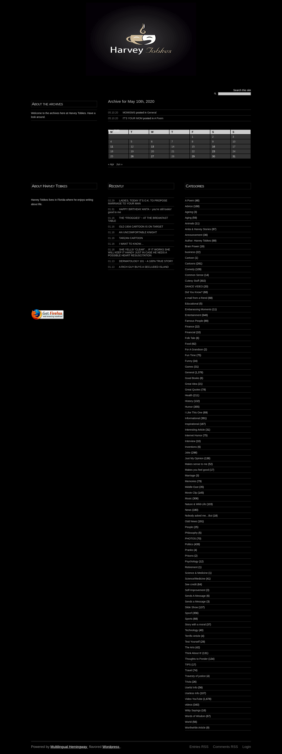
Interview (190, 441)
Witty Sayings (193, 710)
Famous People (194, 320)
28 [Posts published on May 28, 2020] (172, 156)
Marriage (190, 475)
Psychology (191, 561)
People (189, 527)
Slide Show (191, 607)
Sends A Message (195, 595)
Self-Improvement (195, 590)
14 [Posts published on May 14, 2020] (172, 146)
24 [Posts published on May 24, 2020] (233, 151)
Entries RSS (198, 747)
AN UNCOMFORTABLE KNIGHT (132, 232)
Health (188, 395)
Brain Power (192, 246)
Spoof (188, 613)
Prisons (189, 555)
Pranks (189, 549)
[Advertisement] (76, 264)
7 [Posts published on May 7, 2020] (172, 141)
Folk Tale (190, 338)
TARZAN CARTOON (125, 238)
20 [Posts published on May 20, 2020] (152, 151)
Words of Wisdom (195, 716)
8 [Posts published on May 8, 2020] (192, 141)
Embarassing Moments (198, 309)
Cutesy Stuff (192, 280)
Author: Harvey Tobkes (198, 240)
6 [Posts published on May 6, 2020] (151, 141)
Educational (191, 303)
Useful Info (191, 687)
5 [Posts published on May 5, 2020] (131, 141)
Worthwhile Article (195, 727)
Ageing (189, 211)
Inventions (191, 446)
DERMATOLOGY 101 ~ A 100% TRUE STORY (140, 261)
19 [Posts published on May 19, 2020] (132, 151)
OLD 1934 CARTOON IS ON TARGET (135, 226)
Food (188, 343)
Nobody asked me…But (198, 515)
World (188, 721)
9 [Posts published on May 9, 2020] (213, 141)
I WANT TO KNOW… (126, 243)
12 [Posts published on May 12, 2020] (132, 146)
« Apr (111, 164)
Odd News (191, 521)
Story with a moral (195, 624)
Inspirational (192, 423)
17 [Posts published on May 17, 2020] (233, 146)
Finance (189, 326)
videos (188, 704)
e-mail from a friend (196, 297)
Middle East (191, 486)
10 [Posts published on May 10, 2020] (233, 141)
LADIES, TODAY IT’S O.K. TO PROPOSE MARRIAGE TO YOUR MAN (137, 202)
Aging (188, 217)
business (190, 252)
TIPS (188, 664)
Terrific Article (192, 635)
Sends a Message (195, 601)
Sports (188, 618)
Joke (188, 452)
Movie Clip (191, 492)
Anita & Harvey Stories (198, 229)
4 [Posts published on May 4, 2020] (111, 141)
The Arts (190, 647)
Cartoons (190, 263)
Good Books (192, 378)
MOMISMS (129, 112)
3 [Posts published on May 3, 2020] (233, 136)
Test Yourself (192, 641)
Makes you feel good (197, 469)
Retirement (191, 567)
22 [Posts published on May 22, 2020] (193, 151)
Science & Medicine (196, 572)
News (188, 509)
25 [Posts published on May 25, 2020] (111, 156)
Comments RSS (225, 747)
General (152, 112)
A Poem (158, 118)
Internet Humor (193, 435)
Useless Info (192, 693)
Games (189, 366)
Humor (189, 406)
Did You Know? (194, 292)
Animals (189, 223)
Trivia (188, 681)
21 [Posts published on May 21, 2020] (172, 151)
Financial (190, 332)
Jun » (119, 164)
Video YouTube (193, 698)
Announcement (193, 234)
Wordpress (110, 747)
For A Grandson (194, 349)
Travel (188, 670)
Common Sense (194, 275)
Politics (189, 544)
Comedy (190, 269)
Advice (189, 206)
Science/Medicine (195, 578)
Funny (188, 360)
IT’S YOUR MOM (132, 118)
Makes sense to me (196, 464)
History (189, 401)
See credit (191, 584)
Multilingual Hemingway (68, 747)
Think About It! (193, 653)
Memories (190, 481)
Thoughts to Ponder (196, 658)
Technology (191, 630)
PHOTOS (190, 538)
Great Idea (191, 383)
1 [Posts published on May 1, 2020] (192, 136)
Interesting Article (195, 429)
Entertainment (193, 315)
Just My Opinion (194, 458)
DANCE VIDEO (194, 286)
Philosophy (191, 532)
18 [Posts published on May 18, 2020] (111, 151)
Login (246, 747)
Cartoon (189, 257)
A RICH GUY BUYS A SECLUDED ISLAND (138, 266)
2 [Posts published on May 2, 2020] (213, 136)
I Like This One (193, 412)
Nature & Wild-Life (195, 504)
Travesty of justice (195, 676)
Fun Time (190, 355)
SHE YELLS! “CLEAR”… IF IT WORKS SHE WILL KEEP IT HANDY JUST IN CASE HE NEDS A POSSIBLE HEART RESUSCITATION (139, 252)
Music (188, 498)
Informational (192, 418)
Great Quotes (193, 389)
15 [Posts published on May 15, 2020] (193, 146)
